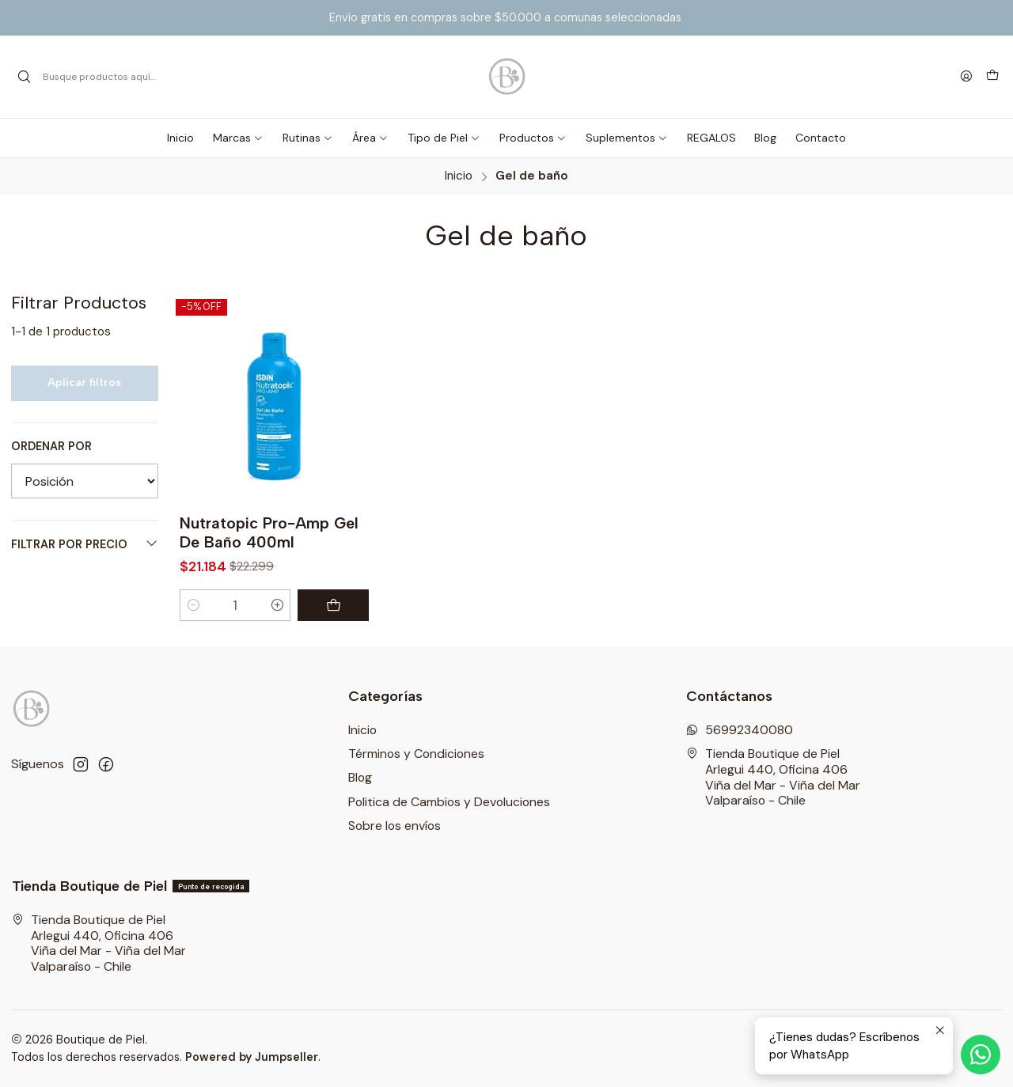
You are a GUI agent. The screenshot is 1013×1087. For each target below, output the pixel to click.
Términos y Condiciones (416, 753)
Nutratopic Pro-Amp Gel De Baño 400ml (269, 532)
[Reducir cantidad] (193, 605)
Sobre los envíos (394, 825)
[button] (238, 137)
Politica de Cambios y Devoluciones (449, 801)
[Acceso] (966, 77)
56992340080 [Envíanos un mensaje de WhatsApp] (739, 730)
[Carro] (992, 76)
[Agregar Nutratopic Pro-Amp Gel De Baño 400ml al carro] (333, 605)
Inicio (458, 176)
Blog (360, 777)
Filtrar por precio (84, 543)
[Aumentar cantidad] (277, 605)
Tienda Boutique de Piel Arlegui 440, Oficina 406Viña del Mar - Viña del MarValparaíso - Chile (773, 777)
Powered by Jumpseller (251, 1057)
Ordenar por (51, 446)
